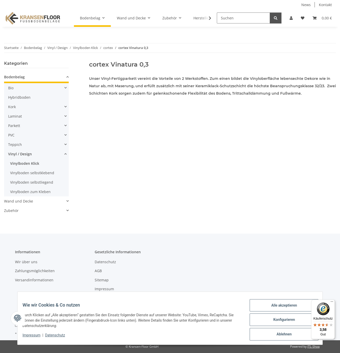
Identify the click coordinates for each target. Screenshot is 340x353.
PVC (11, 135)
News (306, 4)
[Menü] (332, 303)
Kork (12, 106)
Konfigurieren (281, 322)
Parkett (14, 125)
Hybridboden (19, 97)
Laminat (15, 116)
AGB (98, 270)
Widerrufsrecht (108, 297)
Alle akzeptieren (281, 308)
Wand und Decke (18, 201)
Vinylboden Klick (24, 163)
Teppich (15, 144)
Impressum (35, 337)
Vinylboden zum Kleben (30, 191)
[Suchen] (243, 17)
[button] (291, 18)
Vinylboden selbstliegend (31, 182)
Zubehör (11, 210)
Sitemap (102, 280)
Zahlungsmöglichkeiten (35, 270)
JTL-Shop (313, 346)
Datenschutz (58, 337)
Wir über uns (26, 261)
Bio (10, 87)
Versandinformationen (34, 280)
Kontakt (325, 4)
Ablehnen (280, 335)
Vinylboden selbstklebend (32, 172)
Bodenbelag (14, 76)
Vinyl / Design (20, 154)
